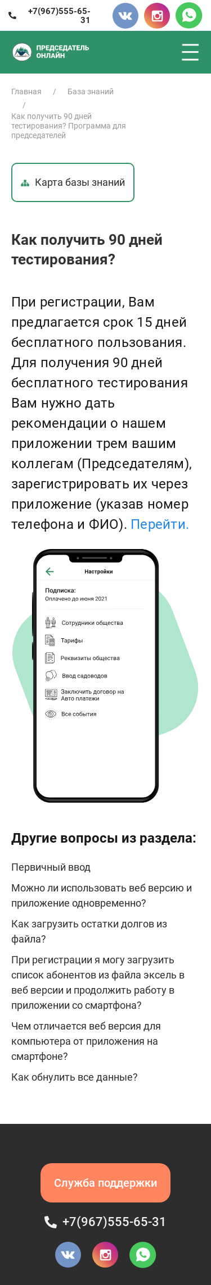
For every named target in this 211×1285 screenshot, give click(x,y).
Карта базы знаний (73, 182)
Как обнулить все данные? (74, 1077)
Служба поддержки (105, 1183)
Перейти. (160, 524)
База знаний (91, 91)
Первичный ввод (51, 867)
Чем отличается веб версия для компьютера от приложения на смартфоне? (86, 1041)
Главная (26, 91)
